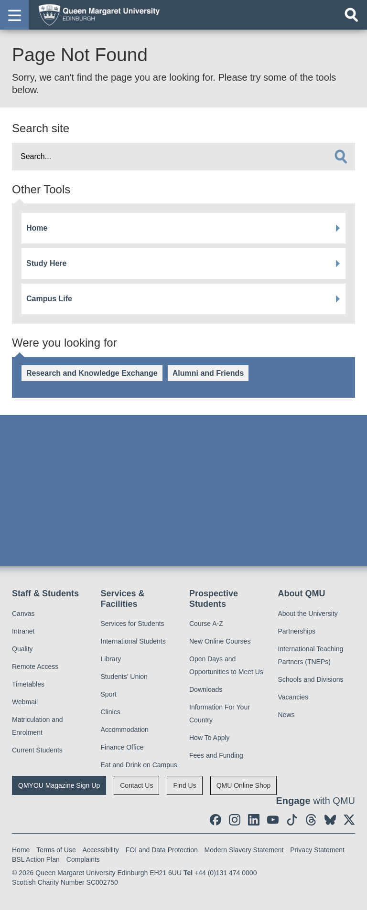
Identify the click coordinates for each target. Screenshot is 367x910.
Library (111, 659)
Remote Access (35, 666)
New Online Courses (219, 641)
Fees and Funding (216, 755)
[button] (14, 15)
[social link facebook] (215, 819)
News (286, 715)
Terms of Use (56, 850)
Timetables (28, 684)
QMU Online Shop (243, 785)
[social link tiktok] (292, 819)
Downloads (205, 689)
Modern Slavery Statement (244, 850)
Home (36, 228)
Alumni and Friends (208, 373)
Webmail (25, 702)
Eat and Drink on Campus (139, 765)
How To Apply (209, 737)
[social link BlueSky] (330, 819)
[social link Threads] (311, 819)
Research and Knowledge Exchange (92, 373)
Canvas (23, 613)
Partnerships (297, 631)
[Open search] (351, 14)
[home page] (96, 14)
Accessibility (101, 850)
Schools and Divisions (311, 679)
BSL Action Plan (36, 859)
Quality (22, 649)
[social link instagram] (234, 819)
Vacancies (293, 697)
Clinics (110, 712)
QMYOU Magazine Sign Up (59, 785)
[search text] (183, 156)
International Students (133, 641)
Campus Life (49, 299)
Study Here (46, 263)
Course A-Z (206, 623)
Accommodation (125, 729)
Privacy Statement (317, 850)
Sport (109, 694)
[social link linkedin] (253, 819)
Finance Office (122, 747)
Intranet (23, 631)
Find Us (184, 785)
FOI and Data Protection (162, 850)
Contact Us (136, 785)
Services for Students (132, 623)
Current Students (37, 750)
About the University (308, 613)
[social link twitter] (349, 819)
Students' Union (124, 676)
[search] (340, 156)
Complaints (83, 859)
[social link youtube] (273, 819)
